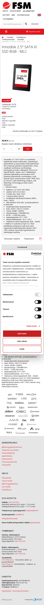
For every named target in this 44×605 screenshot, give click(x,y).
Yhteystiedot (15, 11)
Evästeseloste (7, 459)
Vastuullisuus (6, 490)
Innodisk (20, 39)
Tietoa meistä (7, 481)
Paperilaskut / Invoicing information (15, 591)
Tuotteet (10, 37)
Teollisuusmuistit (8, 39)
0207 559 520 (20, 541)
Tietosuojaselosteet (9, 462)
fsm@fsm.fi (19, 514)
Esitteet (6, 15)
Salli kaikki (22, 334)
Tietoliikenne (21, 37)
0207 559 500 (13, 502)
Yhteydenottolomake (10, 518)
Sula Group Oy (7, 564)
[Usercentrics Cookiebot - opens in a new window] (31, 253)
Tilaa (27, 149)
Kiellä (22, 349)
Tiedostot (29, 238)
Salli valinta (22, 341)
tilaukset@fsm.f (32, 510)
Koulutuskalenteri (8, 453)
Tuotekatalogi (23, 15)
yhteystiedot (35, 522)
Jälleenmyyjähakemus (10, 484)
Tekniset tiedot (12, 238)
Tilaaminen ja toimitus (10, 450)
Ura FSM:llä (6, 487)
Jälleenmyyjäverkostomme (12, 447)
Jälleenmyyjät (29, 11)
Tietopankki (6, 465)
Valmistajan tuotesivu (12, 232)
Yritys (5, 11)
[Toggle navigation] (6, 31)
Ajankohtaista (7, 456)
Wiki (13, 15)
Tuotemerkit (8, 19)
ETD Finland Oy (7, 560)
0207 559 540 (20, 554)
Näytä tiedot (32, 326)
